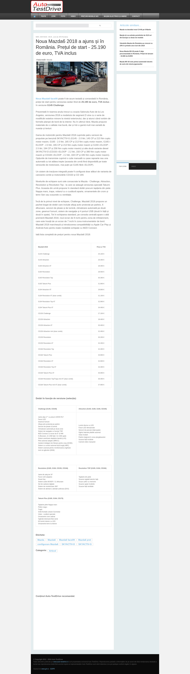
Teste (43, 16)
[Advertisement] (111, 7)
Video (73, 16)
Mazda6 (52, 540)
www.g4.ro (45, 669)
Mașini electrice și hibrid (115, 16)
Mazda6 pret (84, 540)
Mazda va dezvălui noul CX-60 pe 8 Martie (135, 30)
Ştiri (53, 16)
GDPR (52, 669)
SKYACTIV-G (85, 544)
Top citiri (122, 166)
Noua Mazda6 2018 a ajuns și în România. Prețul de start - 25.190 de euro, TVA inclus (71, 47)
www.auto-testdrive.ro (60, 662)
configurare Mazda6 (47, 544)
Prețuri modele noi (89, 16)
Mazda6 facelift (67, 540)
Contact (136, 16)
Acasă (34, 16)
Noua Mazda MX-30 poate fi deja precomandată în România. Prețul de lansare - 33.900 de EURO (136, 53)
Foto (63, 16)
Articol (52, 551)
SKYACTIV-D (68, 544)
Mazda (40, 540)
